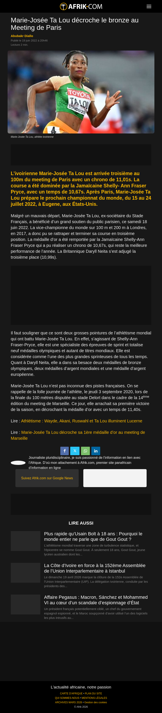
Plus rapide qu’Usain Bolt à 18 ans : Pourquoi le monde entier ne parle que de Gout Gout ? (93, 536)
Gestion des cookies (95, 702)
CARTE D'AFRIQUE (71, 693)
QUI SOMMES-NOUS (67, 698)
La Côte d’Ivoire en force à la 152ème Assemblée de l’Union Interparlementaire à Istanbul (95, 568)
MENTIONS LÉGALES (94, 698)
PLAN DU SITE (93, 693)
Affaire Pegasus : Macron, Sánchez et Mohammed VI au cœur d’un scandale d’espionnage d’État (96, 600)
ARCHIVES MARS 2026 (68, 702)
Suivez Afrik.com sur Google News (47, 478)
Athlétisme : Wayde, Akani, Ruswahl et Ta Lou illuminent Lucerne (81, 421)
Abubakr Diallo (22, 36)
